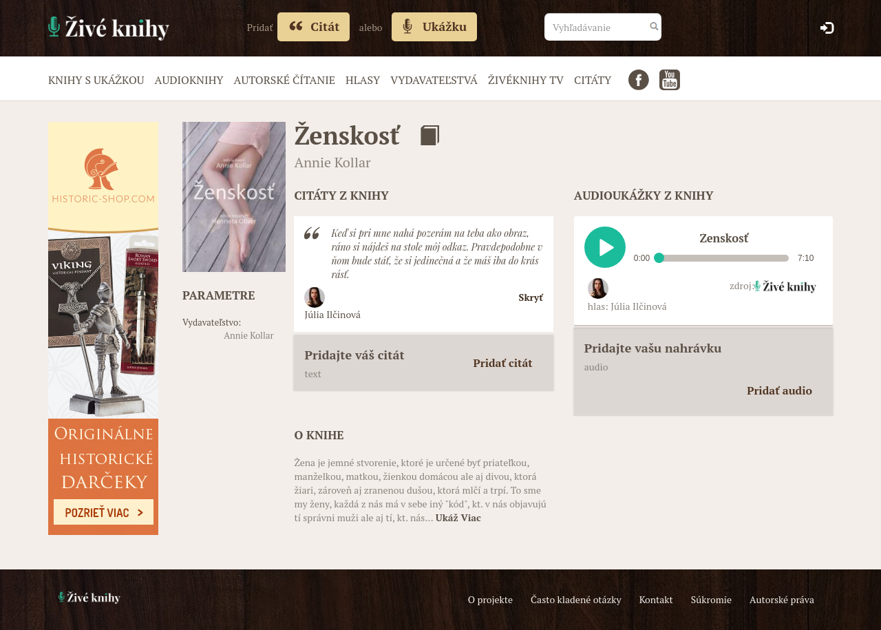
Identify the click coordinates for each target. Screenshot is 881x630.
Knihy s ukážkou (96, 80)
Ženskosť (346, 135)
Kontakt (656, 599)
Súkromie (711, 599)
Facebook (638, 80)
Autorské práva (782, 599)
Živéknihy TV (526, 80)
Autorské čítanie (284, 80)
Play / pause (605, 247)
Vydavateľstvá (434, 80)
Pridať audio (779, 390)
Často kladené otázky (576, 599)
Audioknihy (188, 80)
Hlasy (363, 80)
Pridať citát (503, 362)
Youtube (669, 80)
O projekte (490, 599)
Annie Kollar (248, 335)
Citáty (592, 80)
